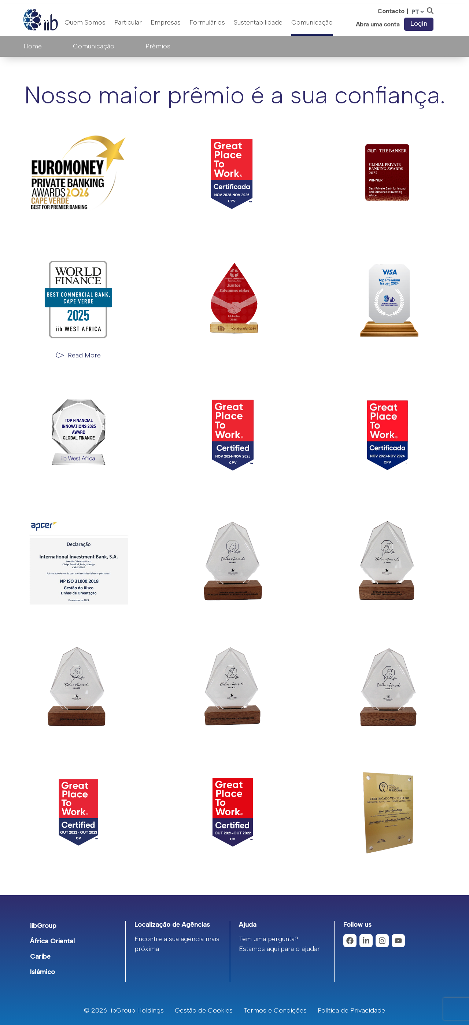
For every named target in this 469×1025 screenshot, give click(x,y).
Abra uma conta (378, 24)
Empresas (166, 22)
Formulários (207, 22)
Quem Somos (85, 22)
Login (418, 23)
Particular (128, 22)
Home (32, 46)
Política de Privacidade (351, 1010)
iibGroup (43, 926)
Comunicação (312, 22)
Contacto (391, 11)
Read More (84, 355)
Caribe (40, 956)
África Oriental (52, 941)
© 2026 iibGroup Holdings (124, 1010)
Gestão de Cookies (204, 1010)
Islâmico (42, 972)
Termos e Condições (275, 1010)
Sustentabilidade (258, 22)
